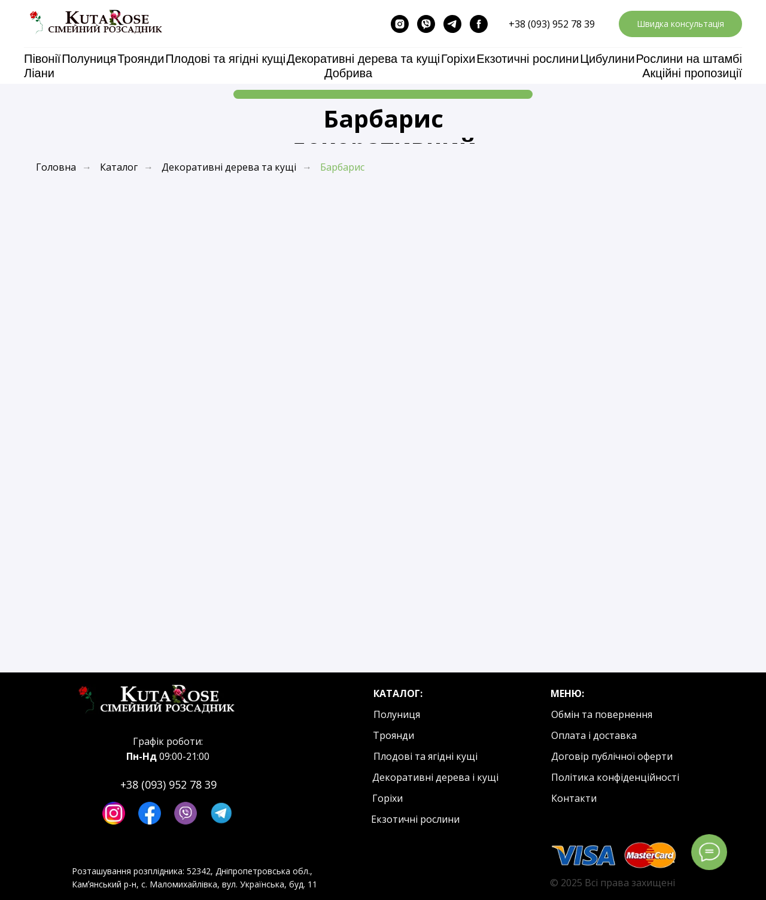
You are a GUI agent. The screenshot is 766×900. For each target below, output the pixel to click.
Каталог (119, 167)
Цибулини (607, 58)
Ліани (39, 73)
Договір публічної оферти (612, 756)
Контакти (574, 798)
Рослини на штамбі (689, 58)
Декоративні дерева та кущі (363, 58)
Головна (56, 167)
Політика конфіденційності (615, 777)
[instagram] (400, 24)
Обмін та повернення (601, 714)
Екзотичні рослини (527, 58)
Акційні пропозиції (692, 73)
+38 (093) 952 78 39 (552, 24)
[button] (680, 24)
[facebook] (479, 24)
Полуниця (89, 58)
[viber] (426, 24)
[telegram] (452, 24)
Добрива (348, 73)
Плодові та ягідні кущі (225, 58)
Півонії (42, 58)
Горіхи (458, 58)
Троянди (140, 58)
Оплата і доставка (594, 735)
